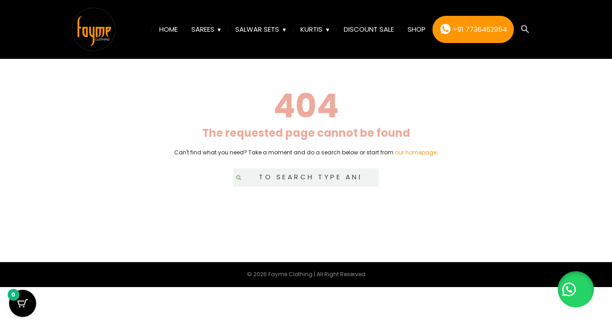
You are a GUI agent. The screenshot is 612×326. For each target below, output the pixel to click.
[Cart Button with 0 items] (22, 303)
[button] (525, 29)
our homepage (415, 152)
